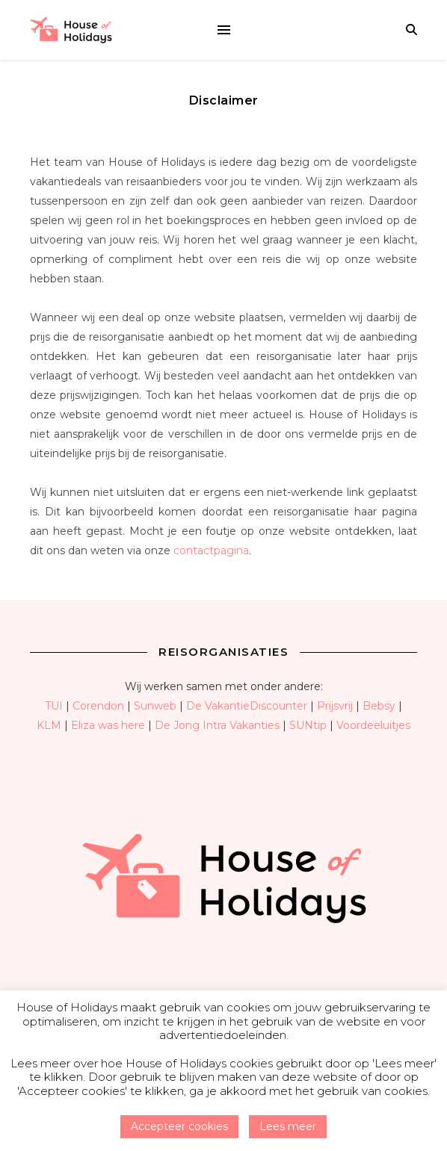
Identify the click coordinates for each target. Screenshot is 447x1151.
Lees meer (287, 1126)
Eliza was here (108, 725)
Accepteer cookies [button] (179, 1126)
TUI (54, 706)
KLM (49, 725)
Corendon (98, 706)
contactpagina (211, 550)
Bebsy (379, 706)
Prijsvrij (335, 706)
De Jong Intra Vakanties (217, 725)
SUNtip (308, 725)
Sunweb (155, 706)
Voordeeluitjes (373, 725)
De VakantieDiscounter (246, 706)
